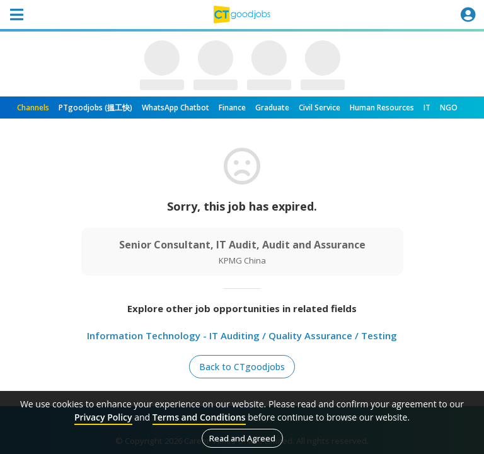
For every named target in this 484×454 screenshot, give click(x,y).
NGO (449, 107)
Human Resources (382, 107)
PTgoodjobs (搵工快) (95, 107)
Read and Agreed (242, 438)
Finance (232, 107)
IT (427, 107)
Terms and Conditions (199, 417)
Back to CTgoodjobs (242, 367)
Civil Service (319, 107)
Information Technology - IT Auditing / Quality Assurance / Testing (242, 335)
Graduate (272, 107)
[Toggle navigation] (16, 14)
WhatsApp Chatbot (175, 107)
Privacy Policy (103, 417)
